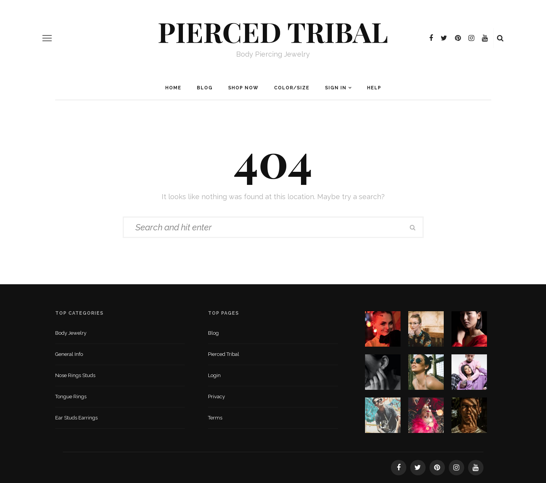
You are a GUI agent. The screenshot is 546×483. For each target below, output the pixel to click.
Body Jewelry (70, 333)
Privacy (216, 396)
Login (214, 375)
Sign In (336, 88)
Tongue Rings (70, 396)
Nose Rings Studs (75, 375)
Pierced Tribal (273, 31)
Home (173, 88)
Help (374, 88)
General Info (69, 354)
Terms (215, 418)
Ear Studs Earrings (76, 418)
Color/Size (291, 88)
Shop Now (243, 88)
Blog (205, 88)
